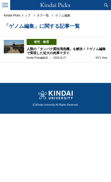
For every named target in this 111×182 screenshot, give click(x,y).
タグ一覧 (43, 15)
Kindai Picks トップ (17, 15)
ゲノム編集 (62, 15)
